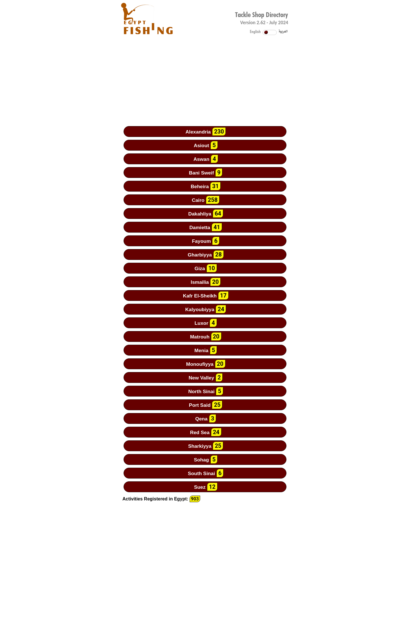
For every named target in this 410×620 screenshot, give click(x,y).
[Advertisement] (205, 75)
